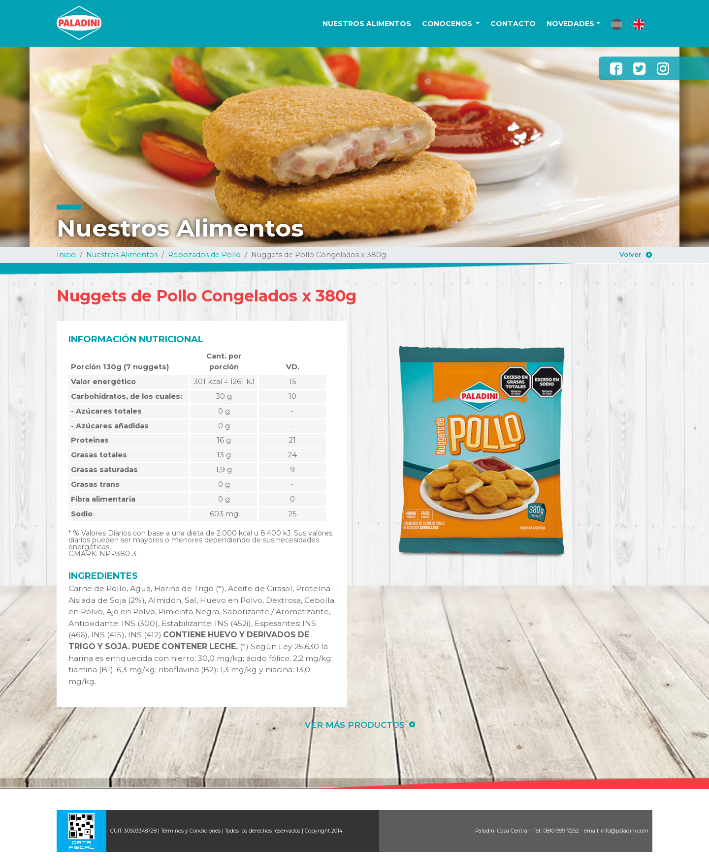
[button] (616, 24)
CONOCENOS (448, 23)
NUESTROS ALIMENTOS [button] (366, 23)
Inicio (66, 254)
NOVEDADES (570, 23)
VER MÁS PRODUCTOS (355, 725)
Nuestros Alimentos (122, 254)
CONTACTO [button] (513, 23)
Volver (630, 254)
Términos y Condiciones (191, 831)
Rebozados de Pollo (204, 254)
